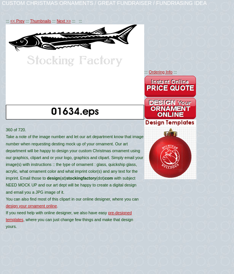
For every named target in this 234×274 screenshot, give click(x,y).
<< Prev (17, 21)
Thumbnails (40, 21)
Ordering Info (160, 72)
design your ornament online (31, 206)
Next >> (64, 21)
